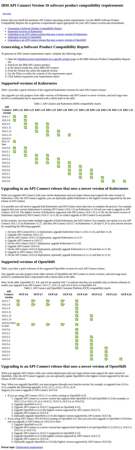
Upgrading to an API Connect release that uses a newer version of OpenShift (47, 40)
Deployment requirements (29, 447)
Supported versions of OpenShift (24, 37)
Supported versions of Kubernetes (25, 31)
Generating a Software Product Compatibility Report (35, 28)
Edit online (7, 14)
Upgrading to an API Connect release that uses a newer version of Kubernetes (47, 34)
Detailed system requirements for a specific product (44, 59)
